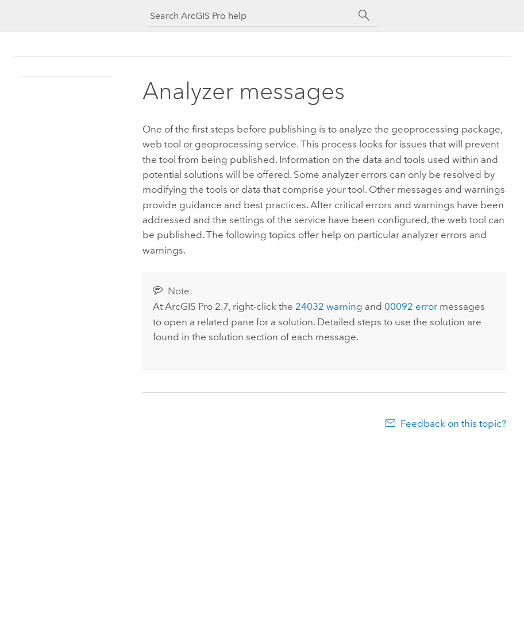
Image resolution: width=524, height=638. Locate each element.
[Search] (364, 15)
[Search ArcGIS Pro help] (250, 16)
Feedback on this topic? (453, 423)
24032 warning (329, 306)
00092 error (410, 306)
